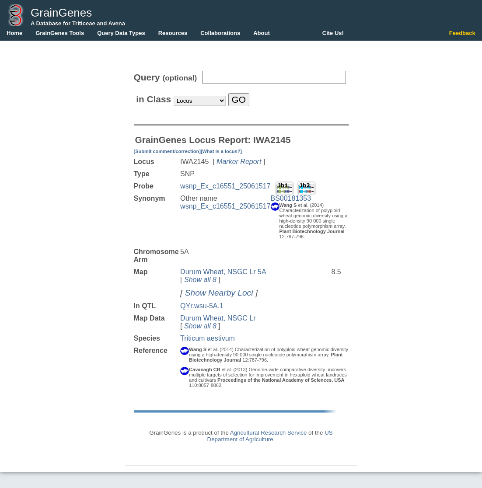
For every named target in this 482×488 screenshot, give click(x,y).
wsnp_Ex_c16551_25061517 (225, 186)
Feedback (462, 33)
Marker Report (239, 161)
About (261, 33)
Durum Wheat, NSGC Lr (217, 318)
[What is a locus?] (221, 151)
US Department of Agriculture (270, 436)
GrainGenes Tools (59, 33)
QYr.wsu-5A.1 (202, 306)
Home (14, 33)
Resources (172, 33)
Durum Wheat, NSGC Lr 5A (223, 271)
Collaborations (220, 33)
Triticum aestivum (207, 338)
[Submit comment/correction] (167, 151)
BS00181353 (291, 198)
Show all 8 (200, 279)
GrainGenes (61, 12)
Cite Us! (333, 33)
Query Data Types (121, 33)
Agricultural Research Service (268, 432)
